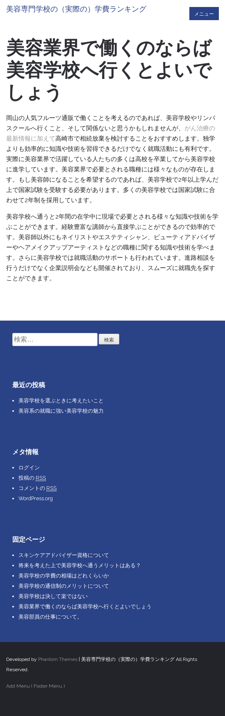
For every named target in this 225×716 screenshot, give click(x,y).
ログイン (29, 467)
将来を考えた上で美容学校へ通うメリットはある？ (79, 565)
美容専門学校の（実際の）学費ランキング (76, 9)
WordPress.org (35, 498)
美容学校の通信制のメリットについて (63, 586)
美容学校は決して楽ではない (53, 596)
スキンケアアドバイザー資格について (63, 555)
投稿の (32, 478)
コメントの (37, 488)
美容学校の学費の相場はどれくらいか (63, 576)
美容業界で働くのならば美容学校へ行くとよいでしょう (85, 606)
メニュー (204, 14)
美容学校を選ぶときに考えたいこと (61, 400)
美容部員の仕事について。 (50, 617)
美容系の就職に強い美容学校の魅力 (61, 411)
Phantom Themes (57, 659)
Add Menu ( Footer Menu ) (35, 686)
